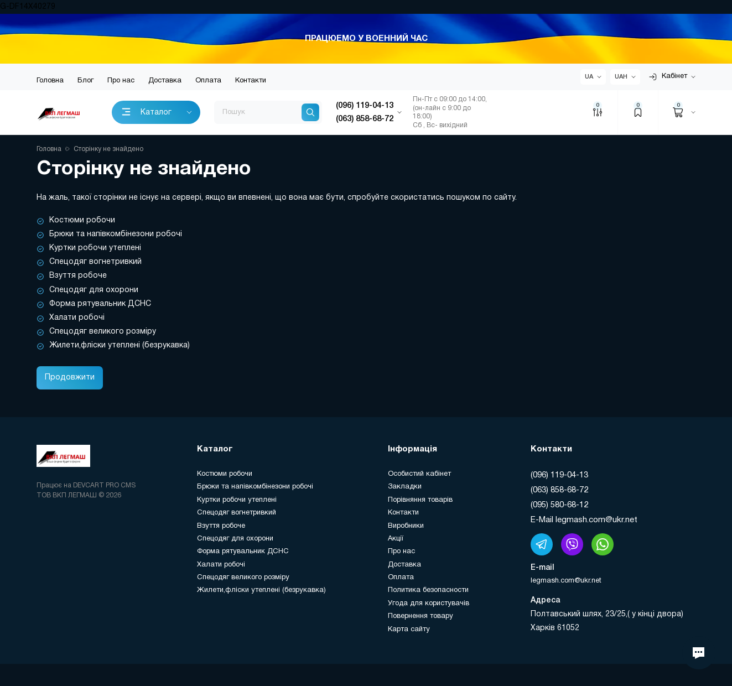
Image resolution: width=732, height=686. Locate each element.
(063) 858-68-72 (559, 490)
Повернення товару (420, 616)
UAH (621, 77)
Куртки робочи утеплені (95, 248)
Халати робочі (77, 317)
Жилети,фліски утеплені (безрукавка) (119, 345)
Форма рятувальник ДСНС (100, 304)
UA (589, 77)
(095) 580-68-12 (559, 505)
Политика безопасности (428, 590)
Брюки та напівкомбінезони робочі (115, 234)
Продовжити (70, 377)
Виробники (406, 526)
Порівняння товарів (420, 500)
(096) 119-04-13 (559, 475)
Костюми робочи (82, 220)
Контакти (250, 80)
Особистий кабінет (419, 474)
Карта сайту (409, 629)
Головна (50, 80)
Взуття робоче (78, 275)
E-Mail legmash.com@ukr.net (584, 520)
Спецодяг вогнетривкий (95, 262)
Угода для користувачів (428, 603)
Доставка (164, 80)
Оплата (208, 80)
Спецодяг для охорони (93, 290)
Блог (85, 80)
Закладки (405, 487)
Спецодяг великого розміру (102, 331)
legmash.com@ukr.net (566, 581)
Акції (395, 539)
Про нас (120, 80)
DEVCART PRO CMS (104, 485)
